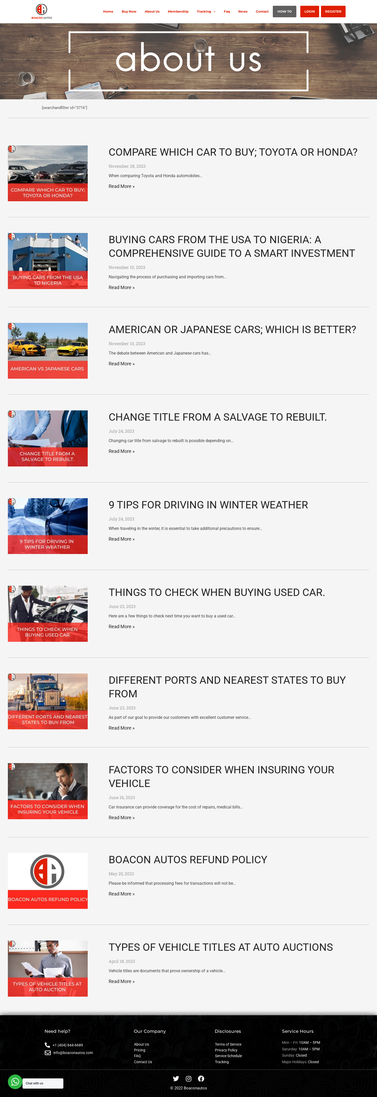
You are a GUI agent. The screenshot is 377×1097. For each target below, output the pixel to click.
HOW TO (290, 11)
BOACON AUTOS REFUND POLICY (188, 860)
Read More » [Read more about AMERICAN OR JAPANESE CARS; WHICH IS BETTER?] (122, 363)
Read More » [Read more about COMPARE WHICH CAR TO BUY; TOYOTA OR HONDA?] (122, 186)
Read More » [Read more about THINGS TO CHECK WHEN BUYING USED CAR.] (122, 626)
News (252, 11)
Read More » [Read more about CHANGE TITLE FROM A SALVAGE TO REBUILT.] (122, 451)
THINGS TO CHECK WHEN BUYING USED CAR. (217, 592)
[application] (227, 11)
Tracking (219, 11)
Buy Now (149, 11)
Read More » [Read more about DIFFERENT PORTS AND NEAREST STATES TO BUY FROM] (122, 728)
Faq (238, 11)
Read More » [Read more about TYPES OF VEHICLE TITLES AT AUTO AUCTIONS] (122, 981)
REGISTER (334, 11)
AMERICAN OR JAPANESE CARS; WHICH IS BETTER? (232, 329)
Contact (269, 11)
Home (130, 11)
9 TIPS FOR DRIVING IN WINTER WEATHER (208, 505)
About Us (170, 11)
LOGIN (313, 11)
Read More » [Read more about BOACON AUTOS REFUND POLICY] (122, 894)
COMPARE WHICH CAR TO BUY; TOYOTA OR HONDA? (233, 152)
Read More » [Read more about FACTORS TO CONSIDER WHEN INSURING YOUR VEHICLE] (122, 817)
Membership (194, 11)
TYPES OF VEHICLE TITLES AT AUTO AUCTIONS (221, 947)
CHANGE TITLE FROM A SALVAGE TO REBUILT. (218, 417)
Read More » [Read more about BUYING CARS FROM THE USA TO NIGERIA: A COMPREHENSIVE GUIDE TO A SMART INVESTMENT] (122, 287)
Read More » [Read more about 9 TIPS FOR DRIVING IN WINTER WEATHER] (122, 539)
